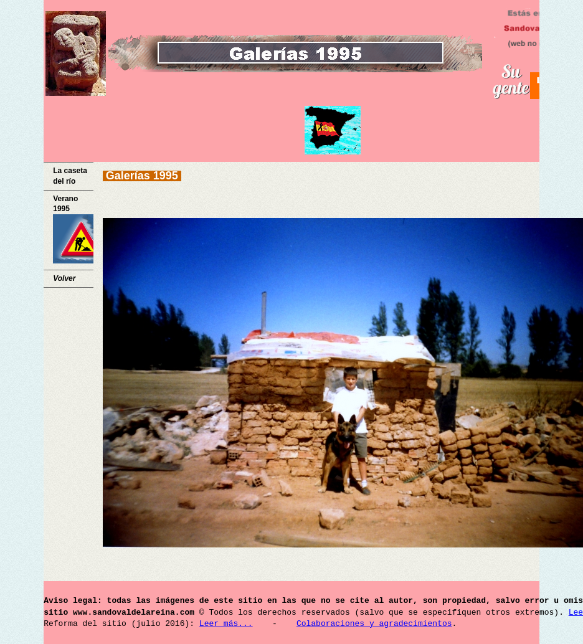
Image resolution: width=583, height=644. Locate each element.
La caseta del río (70, 176)
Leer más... (226, 624)
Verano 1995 (73, 229)
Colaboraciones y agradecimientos (374, 624)
